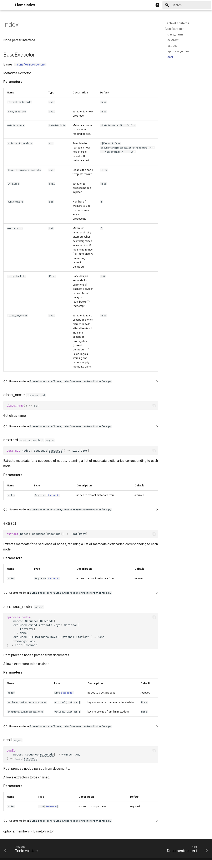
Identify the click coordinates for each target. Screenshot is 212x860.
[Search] (186, 5)
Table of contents (177, 23)
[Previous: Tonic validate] (22, 850)
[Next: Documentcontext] (186, 850)
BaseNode (55, 450)
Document (52, 495)
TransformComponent (30, 64)
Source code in (60, 381)
